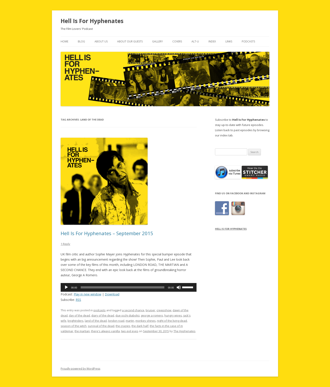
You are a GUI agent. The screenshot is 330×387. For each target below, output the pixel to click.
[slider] (123, 287)
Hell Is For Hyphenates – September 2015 (107, 233)
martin (130, 321)
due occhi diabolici (127, 315)
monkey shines (145, 321)
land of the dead (96, 321)
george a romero (152, 315)
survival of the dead (101, 326)
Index (212, 41)
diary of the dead (102, 315)
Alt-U (195, 41)
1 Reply (65, 244)
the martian (82, 331)
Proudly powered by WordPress (80, 368)
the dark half (140, 326)
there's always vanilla (105, 331)
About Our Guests (130, 41)
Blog (81, 41)
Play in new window (87, 294)
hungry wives (173, 315)
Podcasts (248, 41)
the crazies (123, 326)
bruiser (150, 310)
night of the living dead (172, 321)
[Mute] (179, 287)
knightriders (75, 321)
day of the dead (79, 315)
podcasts (99, 310)
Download (112, 294)
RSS (78, 300)
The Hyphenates (184, 331)
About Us (101, 41)
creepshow (164, 310)
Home (64, 41)
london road (116, 321)
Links (228, 41)
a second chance (133, 310)
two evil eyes (129, 331)
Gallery (157, 41)
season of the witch (74, 326)
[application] (129, 287)
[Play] (66, 287)
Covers (177, 41)
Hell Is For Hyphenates (92, 21)
